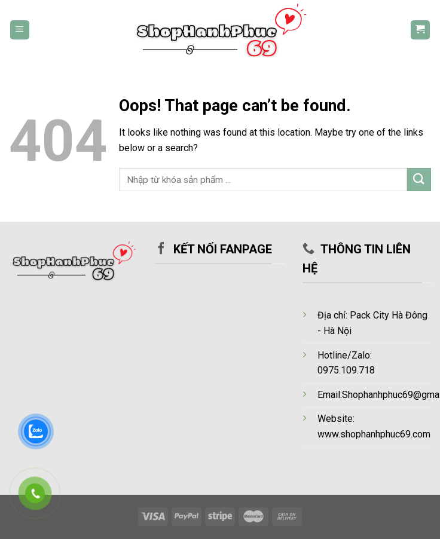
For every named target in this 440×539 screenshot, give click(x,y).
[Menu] (20, 30)
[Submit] (419, 179)
